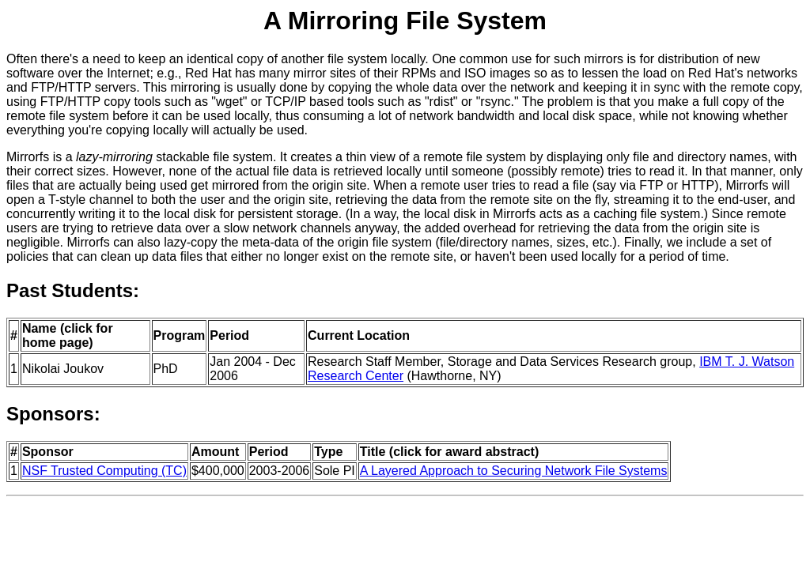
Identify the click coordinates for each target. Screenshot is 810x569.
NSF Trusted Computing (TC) (104, 470)
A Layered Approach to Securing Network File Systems (514, 470)
